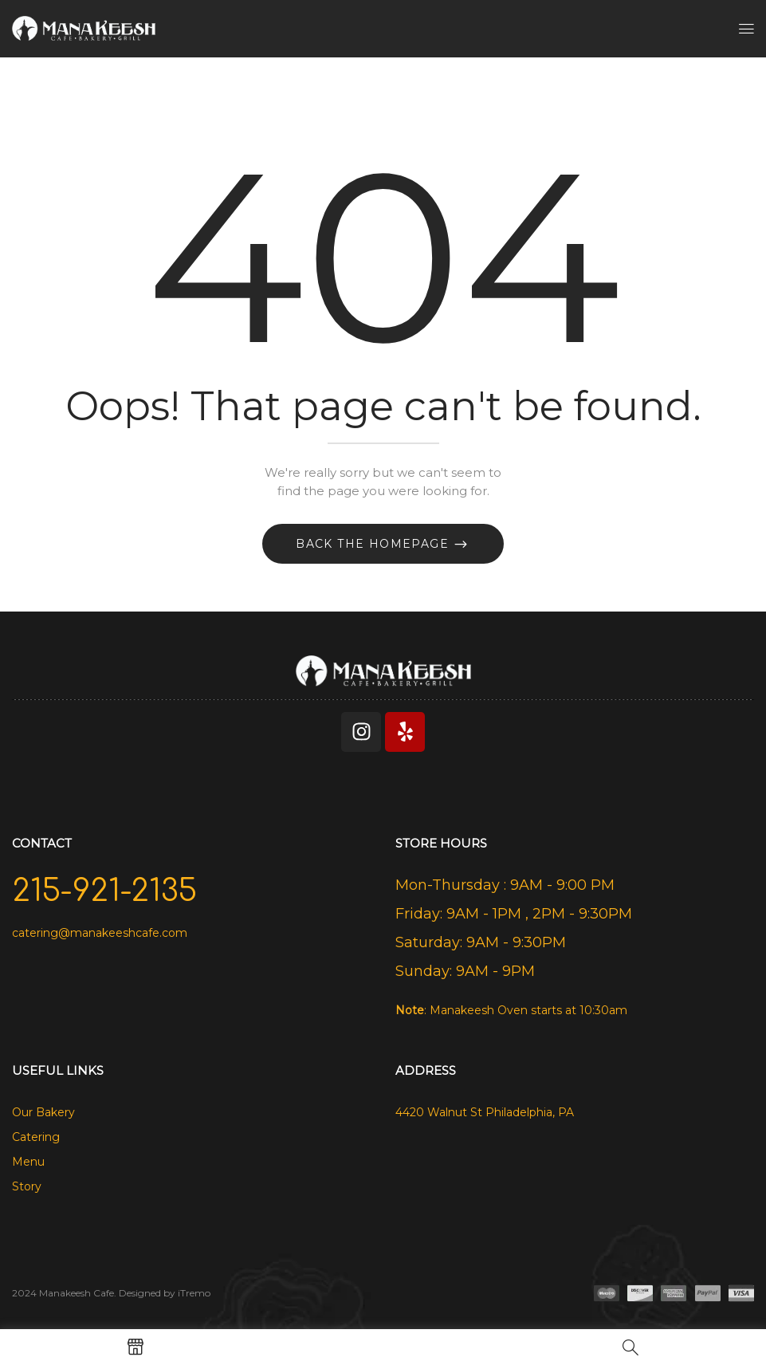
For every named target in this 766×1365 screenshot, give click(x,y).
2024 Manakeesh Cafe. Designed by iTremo (111, 1293)
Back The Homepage (374, 544)
